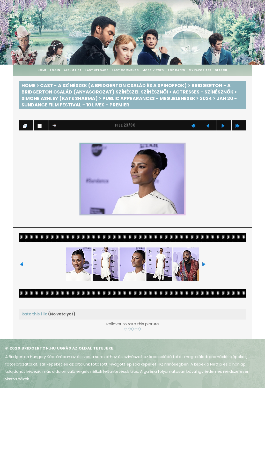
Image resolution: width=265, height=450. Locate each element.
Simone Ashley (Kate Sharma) (59, 98)
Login (55, 70)
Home (42, 70)
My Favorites (200, 70)
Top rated (176, 70)
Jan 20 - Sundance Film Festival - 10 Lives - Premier (129, 101)
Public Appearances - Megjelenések (148, 98)
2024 (206, 98)
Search (221, 70)
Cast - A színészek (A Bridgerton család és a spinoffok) (113, 85)
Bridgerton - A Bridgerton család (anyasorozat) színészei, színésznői (126, 88)
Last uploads (97, 70)
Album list (73, 70)
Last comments (125, 70)
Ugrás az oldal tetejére (85, 348)
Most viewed (153, 70)
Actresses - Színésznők (203, 92)
